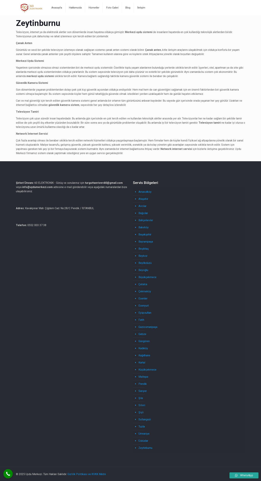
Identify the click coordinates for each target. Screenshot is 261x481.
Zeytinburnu (145, 447)
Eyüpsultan (144, 312)
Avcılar (142, 206)
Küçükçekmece (147, 369)
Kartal (141, 362)
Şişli (141, 412)
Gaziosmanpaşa (147, 327)
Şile (140, 398)
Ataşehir (143, 199)
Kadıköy (143, 348)
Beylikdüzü (145, 263)
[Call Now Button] (8, 473)
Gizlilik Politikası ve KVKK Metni (86, 474)
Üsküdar (143, 440)
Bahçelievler (145, 220)
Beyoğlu (143, 270)
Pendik (142, 383)
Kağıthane (144, 355)
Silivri (141, 405)
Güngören (144, 341)
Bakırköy (143, 227)
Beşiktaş (143, 248)
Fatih (141, 319)
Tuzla (141, 426)
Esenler (142, 298)
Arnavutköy (145, 191)
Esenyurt (143, 305)
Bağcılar (143, 213)
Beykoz (142, 255)
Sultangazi (144, 419)
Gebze (142, 334)
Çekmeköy (144, 291)
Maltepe (143, 376)
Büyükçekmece (147, 277)
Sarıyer (142, 391)
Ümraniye (143, 433)
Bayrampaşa (145, 241)
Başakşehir (144, 234)
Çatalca (142, 284)
